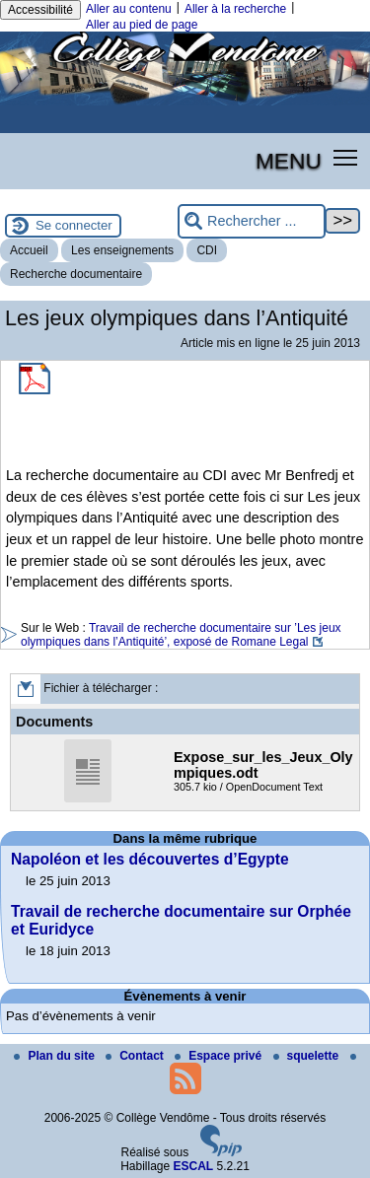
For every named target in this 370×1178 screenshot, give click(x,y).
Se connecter (74, 225)
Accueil (29, 250)
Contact (136, 1056)
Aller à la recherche (235, 9)
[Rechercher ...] (252, 221)
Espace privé (219, 1056)
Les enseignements (122, 250)
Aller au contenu (129, 9)
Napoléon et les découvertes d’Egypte (150, 859)
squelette (307, 1056)
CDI (206, 250)
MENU (289, 160)
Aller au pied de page (141, 25)
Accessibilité (40, 10)
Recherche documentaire (76, 274)
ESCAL (194, 1166)
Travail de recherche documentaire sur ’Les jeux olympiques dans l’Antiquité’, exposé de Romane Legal (181, 635)
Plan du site (56, 1056)
